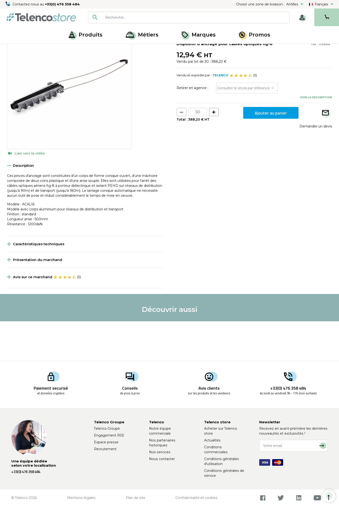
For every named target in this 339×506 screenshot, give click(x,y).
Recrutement (105, 449)
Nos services (159, 452)
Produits (85, 35)
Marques (199, 35)
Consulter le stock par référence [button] (243, 127)
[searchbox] (196, 17)
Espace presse (106, 442)
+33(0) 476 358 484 (62, 4)
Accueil (12, 49)
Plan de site (135, 498)
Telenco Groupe (107, 428)
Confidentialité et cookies (196, 498)
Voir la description (316, 136)
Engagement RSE (109, 435)
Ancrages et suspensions (42, 49)
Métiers (142, 35)
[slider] (240, 114)
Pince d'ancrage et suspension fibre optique (100, 49)
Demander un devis (315, 165)
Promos (254, 35)
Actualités (212, 440)
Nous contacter (162, 459)
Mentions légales (81, 498)
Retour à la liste (21, 59)
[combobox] (189, 17)
